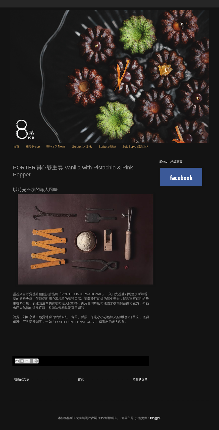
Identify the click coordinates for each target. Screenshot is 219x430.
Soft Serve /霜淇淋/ (135, 146)
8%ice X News (55, 146)
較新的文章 (21, 379)
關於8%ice (33, 146)
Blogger (155, 418)
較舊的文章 (140, 379)
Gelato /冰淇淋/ (82, 146)
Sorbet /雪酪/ (107, 146)
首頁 (16, 146)
